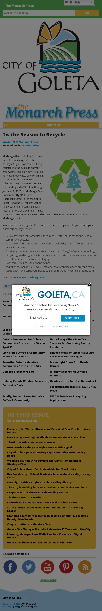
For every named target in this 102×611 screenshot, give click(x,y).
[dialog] (51, 310)
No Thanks (38, 326)
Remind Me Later (60, 326)
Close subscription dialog (89, 285)
